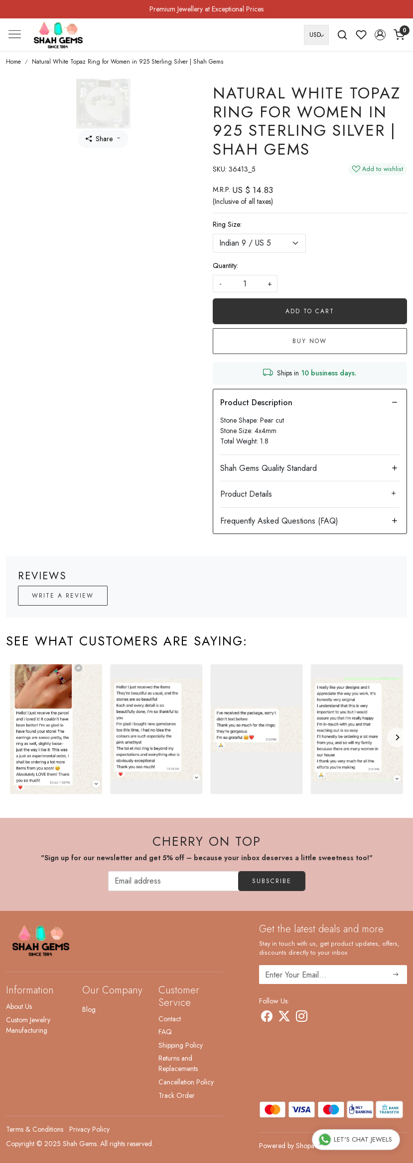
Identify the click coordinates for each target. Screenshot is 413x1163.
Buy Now (309, 341)
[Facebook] (267, 1018)
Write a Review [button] (63, 595)
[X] (284, 1018)
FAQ (165, 1032)
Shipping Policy (180, 1045)
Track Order (176, 1095)
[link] (342, 34)
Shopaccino (313, 1146)
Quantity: (225, 265)
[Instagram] (301, 1018)
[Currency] (316, 35)
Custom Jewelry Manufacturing (28, 1025)
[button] (380, 34)
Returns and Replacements (178, 1063)
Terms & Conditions (34, 1129)
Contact (169, 1019)
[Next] (397, 737)
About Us (19, 1006)
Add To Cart (309, 311)
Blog (89, 1009)
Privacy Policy (89, 1129)
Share (99, 139)
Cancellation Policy (186, 1082)
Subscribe (271, 881)
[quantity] (245, 283)
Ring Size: (227, 224)
